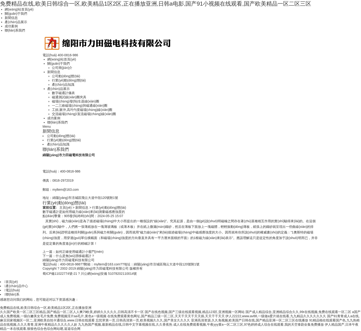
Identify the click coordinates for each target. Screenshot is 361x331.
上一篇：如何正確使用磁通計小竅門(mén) (73, 252)
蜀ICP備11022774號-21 (60, 273)
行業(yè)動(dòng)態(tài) (69, 80)
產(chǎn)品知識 (63, 84)
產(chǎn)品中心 (16, 286)
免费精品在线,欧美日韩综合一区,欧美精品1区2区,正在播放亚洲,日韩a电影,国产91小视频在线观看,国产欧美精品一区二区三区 (155, 3)
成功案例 (11, 26)
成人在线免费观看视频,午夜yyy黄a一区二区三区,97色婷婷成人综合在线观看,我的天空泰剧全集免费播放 (248, 324)
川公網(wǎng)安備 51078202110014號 (109, 273)
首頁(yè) (11, 282)
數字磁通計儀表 (63, 93)
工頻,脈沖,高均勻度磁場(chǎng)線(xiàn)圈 (82, 110)
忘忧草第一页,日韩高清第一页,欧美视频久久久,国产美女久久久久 (143, 320)
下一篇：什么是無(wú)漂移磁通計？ (69, 256)
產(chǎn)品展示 (16, 22)
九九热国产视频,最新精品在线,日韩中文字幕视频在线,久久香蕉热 (125, 324)
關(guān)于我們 (16, 13)
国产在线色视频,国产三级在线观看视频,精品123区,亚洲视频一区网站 (195, 312)
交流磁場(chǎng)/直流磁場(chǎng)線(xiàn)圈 (84, 114)
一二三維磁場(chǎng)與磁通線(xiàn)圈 (79, 105)
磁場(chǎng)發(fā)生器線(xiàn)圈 (75, 101)
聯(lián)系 (11, 294)
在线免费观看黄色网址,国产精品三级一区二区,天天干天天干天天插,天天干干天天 (166, 316)
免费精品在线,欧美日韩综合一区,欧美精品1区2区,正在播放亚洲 (45, 308)
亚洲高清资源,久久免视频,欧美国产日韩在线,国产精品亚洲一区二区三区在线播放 (249, 320)
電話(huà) (12, 290)
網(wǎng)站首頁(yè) (19, 9)
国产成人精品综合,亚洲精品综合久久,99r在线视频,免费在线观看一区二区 (298, 312)
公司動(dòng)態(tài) (66, 76)
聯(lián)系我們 (15, 30)
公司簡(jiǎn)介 (62, 68)
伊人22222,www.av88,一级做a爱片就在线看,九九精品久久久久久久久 (275, 316)
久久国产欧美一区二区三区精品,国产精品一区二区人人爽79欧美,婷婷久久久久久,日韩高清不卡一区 (72, 312)
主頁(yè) (65, 207)
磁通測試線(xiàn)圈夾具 (69, 97)
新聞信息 (11, 18)
